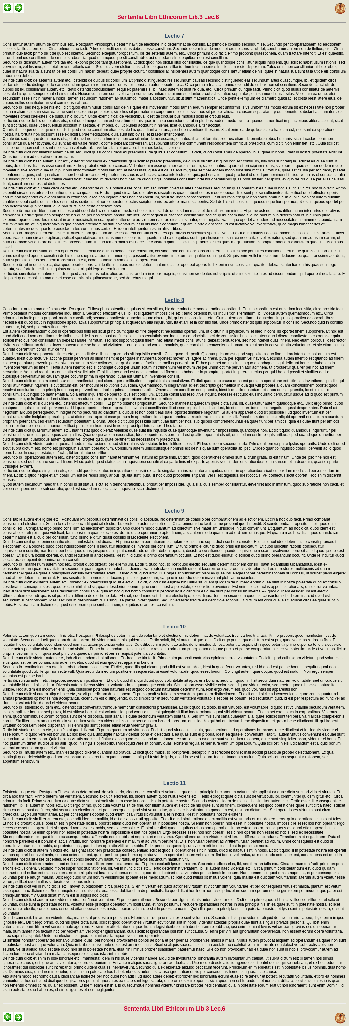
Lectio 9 (174, 510)
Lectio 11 (174, 783)
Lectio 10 (174, 626)
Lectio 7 (174, 36)
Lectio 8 (174, 300)
